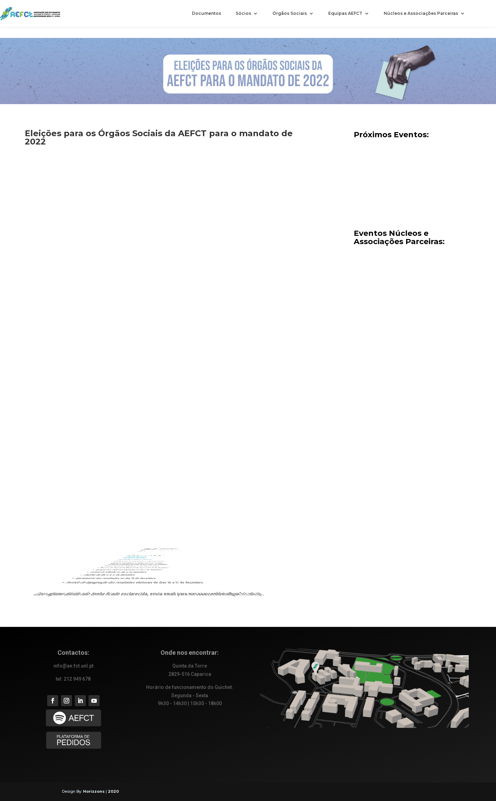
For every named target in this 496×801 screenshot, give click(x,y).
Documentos (206, 13)
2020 (113, 791)
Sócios (243, 13)
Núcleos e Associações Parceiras (421, 13)
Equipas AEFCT (345, 13)
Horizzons (94, 791)
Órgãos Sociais (289, 13)
